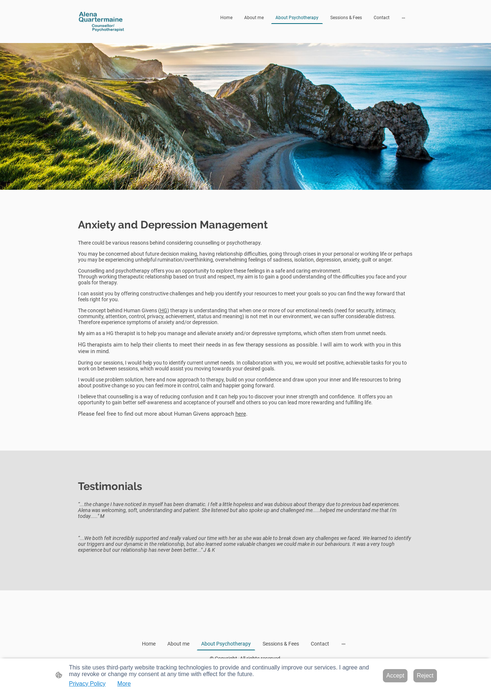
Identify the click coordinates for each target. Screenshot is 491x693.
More (124, 683)
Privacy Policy (87, 683)
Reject (425, 675)
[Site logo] (103, 21)
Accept (395, 675)
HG (163, 310)
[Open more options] (403, 17)
